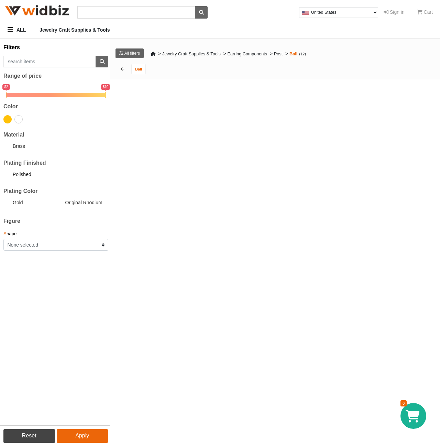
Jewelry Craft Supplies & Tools (75, 30)
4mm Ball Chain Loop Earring (232, 160)
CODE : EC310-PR (222, 153)
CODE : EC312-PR (384, 260)
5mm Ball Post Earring (306, 267)
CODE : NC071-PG (142, 260)
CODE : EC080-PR (303, 367)
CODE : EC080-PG (303, 153)
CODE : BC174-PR (303, 260)
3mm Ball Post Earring (386, 160)
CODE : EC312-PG (142, 153)
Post (278, 54)
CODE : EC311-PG (384, 367)
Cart (425, 12)
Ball (293, 54)
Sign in (394, 12)
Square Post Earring (303, 160)
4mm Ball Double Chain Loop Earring (152, 163)
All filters (129, 53)
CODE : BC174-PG (222, 367)
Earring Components (247, 54)
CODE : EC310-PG (142, 367)
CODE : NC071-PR (384, 153)
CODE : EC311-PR (222, 260)
